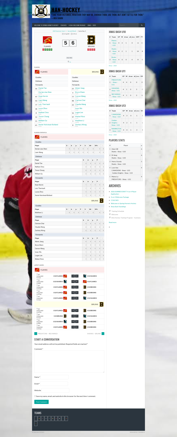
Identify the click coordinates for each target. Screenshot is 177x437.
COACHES (63, 25)
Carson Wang (80, 96)
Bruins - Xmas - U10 (114, 59)
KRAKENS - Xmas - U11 (116, 89)
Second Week (72, 31)
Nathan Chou (43, 112)
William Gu (42, 120)
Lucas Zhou (42, 108)
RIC (70, 62)
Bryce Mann (80, 92)
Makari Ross (80, 116)
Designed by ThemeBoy (137, 432)
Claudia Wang (80, 104)
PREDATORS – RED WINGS (46, 334)
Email (37, 384)
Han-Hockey (65, 10)
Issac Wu (78, 108)
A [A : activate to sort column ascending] (71, 145)
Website (37, 390)
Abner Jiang (79, 88)
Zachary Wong (81, 124)
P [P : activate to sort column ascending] (80, 145)
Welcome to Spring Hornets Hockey (46, 25)
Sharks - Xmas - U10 (114, 51)
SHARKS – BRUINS (95, 334)
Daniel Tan (42, 88)
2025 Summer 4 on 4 (59, 31)
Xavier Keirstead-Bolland (48, 124)
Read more (112, 222)
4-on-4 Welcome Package (77, 25)
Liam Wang (42, 100)
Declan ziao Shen (44, 92)
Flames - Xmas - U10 (114, 43)
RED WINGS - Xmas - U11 (116, 95)
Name (37, 377)
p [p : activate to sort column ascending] (92, 160)
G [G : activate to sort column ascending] (66, 145)
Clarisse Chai (80, 100)
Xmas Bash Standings (118, 207)
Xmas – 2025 (92, 25)
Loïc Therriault (44, 104)
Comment (38, 349)
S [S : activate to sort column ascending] (85, 145)
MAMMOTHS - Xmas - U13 (116, 130)
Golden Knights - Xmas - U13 (116, 122)
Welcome (114, 214)
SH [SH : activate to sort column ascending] (90, 145)
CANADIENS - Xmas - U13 (116, 115)
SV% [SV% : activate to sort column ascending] (96, 145)
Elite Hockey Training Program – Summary (126, 218)
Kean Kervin (43, 96)
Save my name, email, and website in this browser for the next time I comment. (66, 396)
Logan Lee (79, 112)
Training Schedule (117, 211)
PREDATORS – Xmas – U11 (116, 82)
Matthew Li (79, 120)
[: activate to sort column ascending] (102, 145)
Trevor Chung (43, 116)
